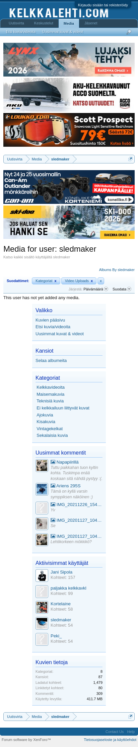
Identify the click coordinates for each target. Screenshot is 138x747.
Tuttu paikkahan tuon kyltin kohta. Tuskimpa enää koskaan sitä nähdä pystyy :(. (76, 473)
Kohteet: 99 (62, 593)
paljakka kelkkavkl (68, 588)
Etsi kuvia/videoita (53, 326)
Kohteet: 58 (62, 609)
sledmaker (61, 619)
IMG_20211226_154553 (76, 504)
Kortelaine (61, 603)
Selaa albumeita (51, 360)
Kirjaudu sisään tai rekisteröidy (103, 5)
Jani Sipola (61, 572)
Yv (53, 510)
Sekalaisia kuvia (52, 435)
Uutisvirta (16, 23)
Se (53, 525)
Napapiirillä (65, 462)
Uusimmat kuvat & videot (60, 333)
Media (69, 23)
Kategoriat (46, 281)
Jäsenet (90, 23)
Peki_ (56, 635)
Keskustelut (43, 23)
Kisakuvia (46, 421)
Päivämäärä (95, 289)
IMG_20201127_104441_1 (76, 520)
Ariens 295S (66, 485)
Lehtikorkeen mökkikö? (71, 541)
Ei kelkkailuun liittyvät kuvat (63, 407)
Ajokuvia (45, 414)
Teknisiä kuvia (50, 400)
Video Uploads (79, 281)
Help (131, 732)
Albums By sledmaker (117, 270)
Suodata (122, 289)
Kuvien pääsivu (50, 320)
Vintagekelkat (50, 428)
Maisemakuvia (50, 394)
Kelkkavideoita (51, 387)
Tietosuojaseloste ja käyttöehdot (110, 740)
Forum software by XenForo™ (26, 740)
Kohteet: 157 (63, 577)
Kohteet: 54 (62, 625)
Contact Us (115, 732)
